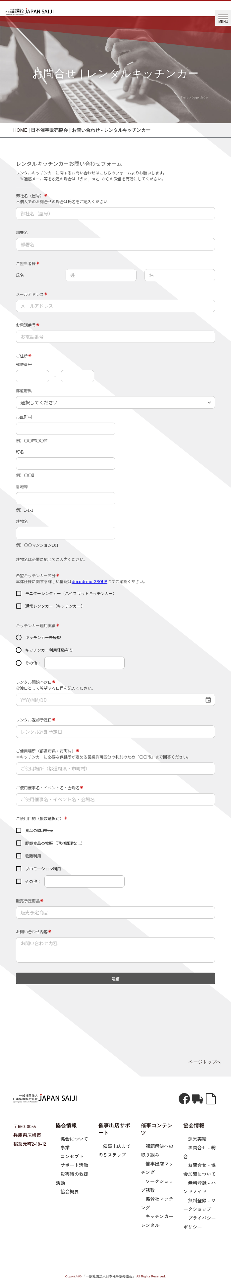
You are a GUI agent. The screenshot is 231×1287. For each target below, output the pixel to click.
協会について (74, 1138)
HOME (20, 130)
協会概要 (69, 1191)
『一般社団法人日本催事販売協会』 (109, 1276)
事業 (65, 1147)
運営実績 (197, 1138)
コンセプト (72, 1156)
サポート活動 (74, 1165)
